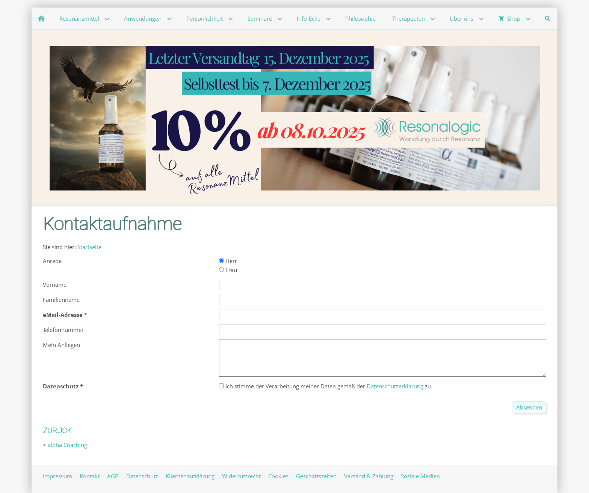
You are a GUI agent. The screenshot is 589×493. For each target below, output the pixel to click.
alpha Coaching (67, 445)
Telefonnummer (63, 329)
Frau (228, 270)
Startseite (89, 247)
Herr (228, 261)
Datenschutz (142, 476)
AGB (113, 476)
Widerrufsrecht (241, 476)
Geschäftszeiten (316, 476)
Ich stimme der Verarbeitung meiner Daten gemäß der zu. (325, 386)
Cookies (278, 476)
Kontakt (90, 476)
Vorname (54, 284)
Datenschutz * (63, 386)
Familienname (61, 299)
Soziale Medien (420, 476)
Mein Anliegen (61, 344)
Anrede (52, 261)
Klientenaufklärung (190, 476)
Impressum (57, 476)
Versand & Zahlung (368, 476)
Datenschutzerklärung (395, 386)
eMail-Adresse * (65, 314)
